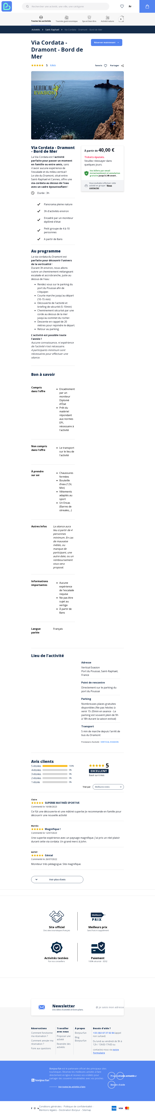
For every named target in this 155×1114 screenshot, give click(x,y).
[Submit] (28, 6)
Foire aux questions (41, 1048)
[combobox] (65, 6)
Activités (36, 29)
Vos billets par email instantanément (100, 171)
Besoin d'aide (118, 1084)
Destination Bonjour (69, 1110)
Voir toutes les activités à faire (71, 1086)
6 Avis (53, 65)
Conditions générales (50, 1106)
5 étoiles (36, 766)
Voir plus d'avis (50, 879)
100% (71, 766)
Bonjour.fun (80, 1032)
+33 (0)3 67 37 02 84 (103, 1032)
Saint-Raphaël (52, 29)
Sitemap (86, 1110)
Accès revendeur (128, 1075)
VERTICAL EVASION (110, 742)
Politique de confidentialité (78, 1106)
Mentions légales (48, 1110)
